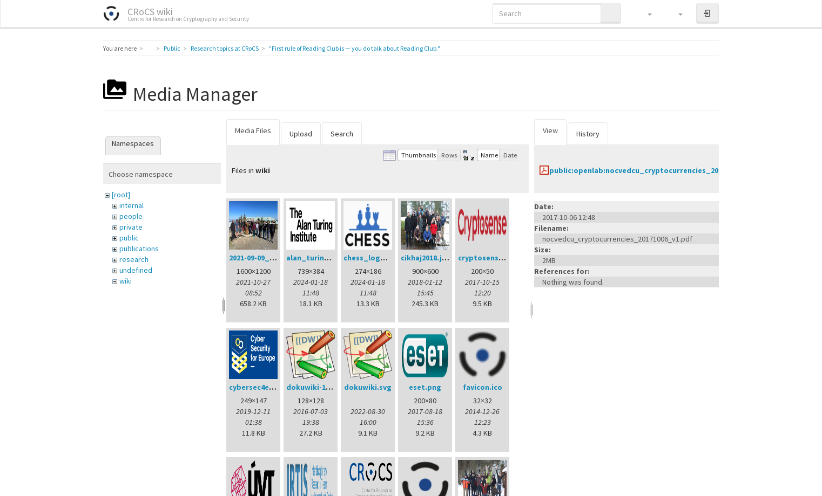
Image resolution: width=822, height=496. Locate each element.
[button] (644, 13)
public (129, 238)
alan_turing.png (315, 258)
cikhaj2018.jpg (426, 258)
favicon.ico (482, 387)
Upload (300, 134)
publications (139, 248)
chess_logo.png (372, 258)
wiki (125, 281)
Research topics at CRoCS (225, 48)
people (131, 216)
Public (172, 48)
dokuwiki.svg (368, 387)
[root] (121, 194)
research (134, 259)
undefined (135, 270)
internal (131, 205)
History (587, 134)
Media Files (253, 130)
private (131, 227)
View (550, 130)
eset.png (425, 387)
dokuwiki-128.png (317, 387)
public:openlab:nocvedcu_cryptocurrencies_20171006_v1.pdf (659, 170)
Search (342, 134)
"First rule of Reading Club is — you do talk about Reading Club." (354, 48)
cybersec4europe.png (268, 387)
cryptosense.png (488, 258)
